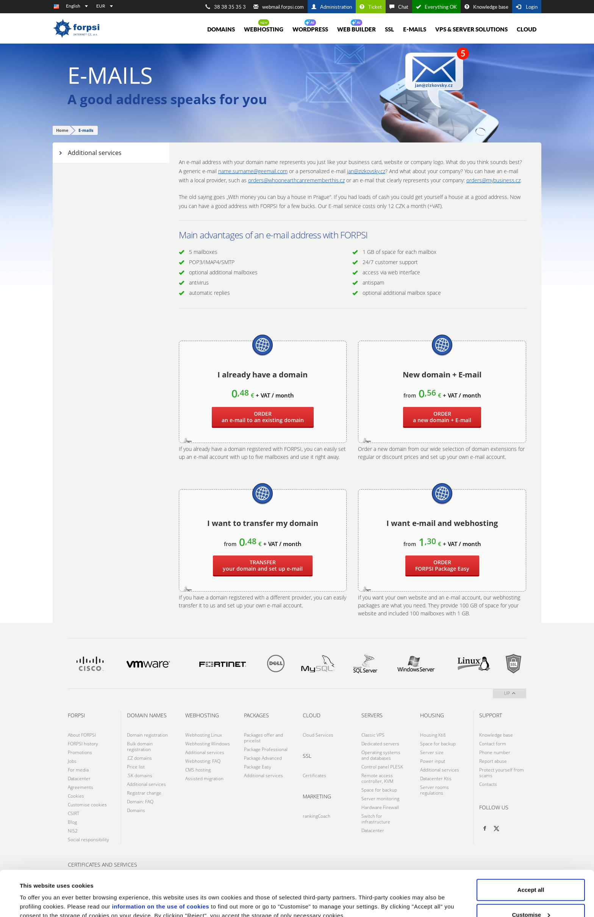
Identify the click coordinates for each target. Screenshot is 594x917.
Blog (72, 822)
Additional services (90, 153)
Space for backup (379, 790)
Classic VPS (373, 735)
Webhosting (263, 29)
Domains (221, 29)
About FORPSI (82, 735)
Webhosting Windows (207, 743)
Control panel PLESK (382, 767)
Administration (331, 7)
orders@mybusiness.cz (493, 180)
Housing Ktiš (433, 735)
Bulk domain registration (140, 746)
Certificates (314, 775)
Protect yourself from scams (501, 773)
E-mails (414, 29)
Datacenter (79, 778)
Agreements (80, 787)
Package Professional (266, 749)
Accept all (530, 847)
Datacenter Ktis (436, 778)
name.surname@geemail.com (253, 171)
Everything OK (436, 7)
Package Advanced (263, 758)
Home (62, 130)
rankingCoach (316, 816)
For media (78, 770)
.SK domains (139, 775)
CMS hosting (198, 770)
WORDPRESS (310, 29)
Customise (531, 872)
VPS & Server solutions (471, 29)
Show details (37, 893)
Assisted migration (204, 778)
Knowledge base (486, 7)
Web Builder (356, 29)
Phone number (494, 752)
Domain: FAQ (140, 801)
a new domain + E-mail (442, 417)
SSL (389, 29)
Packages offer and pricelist (263, 738)
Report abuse (493, 761)
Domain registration (147, 735)
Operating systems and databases (380, 755)
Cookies (76, 796)
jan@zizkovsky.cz (366, 171)
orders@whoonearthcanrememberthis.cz (296, 180)
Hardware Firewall (380, 807)
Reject (530, 897)
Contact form (492, 743)
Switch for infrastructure (375, 819)
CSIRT (73, 813)
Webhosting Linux (203, 735)
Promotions (80, 752)
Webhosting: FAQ (202, 761)
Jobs (72, 761)
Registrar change (144, 793)
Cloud (526, 29)
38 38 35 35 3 (225, 7)
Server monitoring (380, 798)
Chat (398, 7)
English (77, 6)
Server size (432, 752)
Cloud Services (318, 735)
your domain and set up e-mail (263, 565)
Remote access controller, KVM (377, 778)
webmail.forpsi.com (278, 7)
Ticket (371, 7)
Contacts (488, 784)
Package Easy (442, 565)
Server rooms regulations (434, 790)
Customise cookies (87, 804)
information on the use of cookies (160, 864)
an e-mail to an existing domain (263, 417)
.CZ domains (139, 758)
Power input (432, 761)
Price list (136, 767)
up (510, 693)
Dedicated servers (380, 743)
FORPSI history (83, 743)
